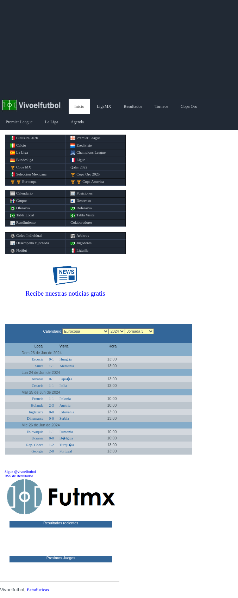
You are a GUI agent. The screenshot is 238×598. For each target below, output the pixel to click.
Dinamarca (35, 418)
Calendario (21, 193)
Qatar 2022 (78, 167)
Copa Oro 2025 (85, 174)
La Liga (51, 121)
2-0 (51, 451)
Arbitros (79, 236)
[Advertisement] (119, 49)
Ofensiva (20, 208)
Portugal (66, 451)
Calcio (18, 145)
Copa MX (20, 167)
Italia (63, 386)
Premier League (19, 121)
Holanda (37, 405)
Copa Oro (189, 106)
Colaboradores (81, 222)
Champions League (88, 152)
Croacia (37, 386)
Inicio (79, 106)
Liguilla (79, 250)
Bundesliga (21, 160)
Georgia (37, 451)
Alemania (67, 366)
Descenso (80, 201)
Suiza (39, 366)
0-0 (51, 412)
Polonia (65, 399)
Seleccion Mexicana (28, 174)
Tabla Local (22, 215)
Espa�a (66, 379)
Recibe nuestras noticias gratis (65, 293)
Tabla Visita (82, 215)
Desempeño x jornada (29, 243)
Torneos (161, 106)
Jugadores (81, 243)
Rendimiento (23, 223)
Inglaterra (36, 412)
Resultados (133, 106)
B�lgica (66, 438)
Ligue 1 (79, 160)
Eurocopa (23, 182)
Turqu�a (67, 445)
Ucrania (38, 438)
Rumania (66, 432)
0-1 (51, 359)
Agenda (77, 121)
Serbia (64, 418)
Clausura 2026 (24, 138)
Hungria (66, 359)
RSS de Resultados (19, 476)
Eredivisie (81, 145)
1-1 (51, 366)
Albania (38, 379)
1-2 (51, 445)
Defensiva (81, 208)
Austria (65, 405)
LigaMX (104, 106)
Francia (37, 399)
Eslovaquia (35, 432)
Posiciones (81, 193)
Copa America (87, 182)
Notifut (18, 250)
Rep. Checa (34, 445)
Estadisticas (38, 589)
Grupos (18, 201)
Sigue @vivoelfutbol (20, 472)
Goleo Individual (26, 236)
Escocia (37, 359)
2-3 (51, 405)
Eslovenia (67, 412)
